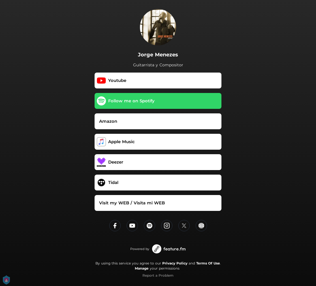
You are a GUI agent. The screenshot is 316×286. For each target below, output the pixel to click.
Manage (142, 268)
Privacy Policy (174, 263)
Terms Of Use (208, 263)
